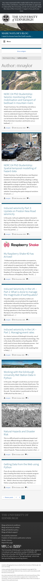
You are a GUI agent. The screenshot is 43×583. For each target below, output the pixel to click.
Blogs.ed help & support (10, 532)
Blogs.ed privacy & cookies (10, 527)
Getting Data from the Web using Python (21, 465)
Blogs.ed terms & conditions (11, 525)
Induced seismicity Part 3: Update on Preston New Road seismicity (20, 211)
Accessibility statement (9, 536)
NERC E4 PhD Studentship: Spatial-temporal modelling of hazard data (20, 168)
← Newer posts (8, 497)
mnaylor (8, 128)
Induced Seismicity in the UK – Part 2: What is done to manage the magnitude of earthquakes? (21, 291)
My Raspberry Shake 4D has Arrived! (19, 255)
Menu (8, 42)
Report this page (7, 543)
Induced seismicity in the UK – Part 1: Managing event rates (20, 331)
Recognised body (25, 556)
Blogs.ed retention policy (10, 530)
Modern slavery (7, 540)
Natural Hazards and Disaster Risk (19, 433)
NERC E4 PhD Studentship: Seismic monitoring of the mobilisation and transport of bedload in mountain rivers (20, 98)
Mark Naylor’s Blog (15, 33)
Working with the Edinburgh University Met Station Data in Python (20, 375)
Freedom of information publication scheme (16, 538)
